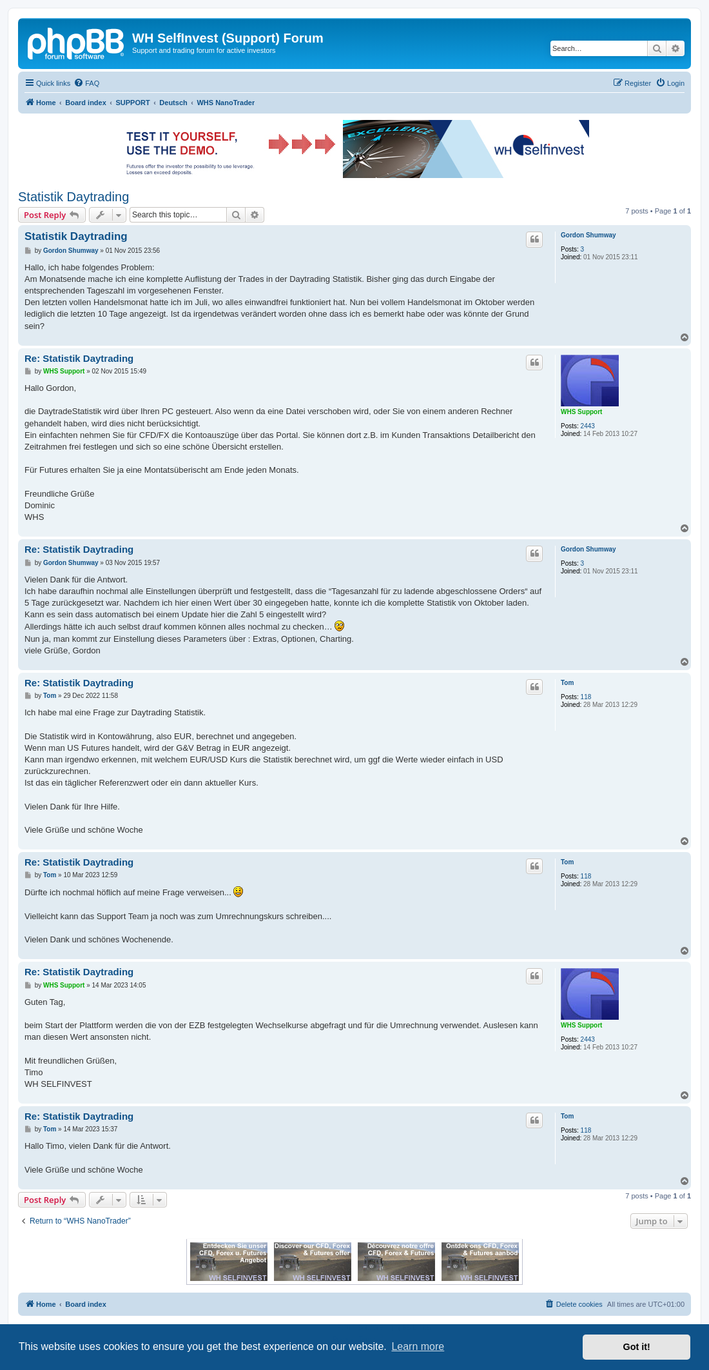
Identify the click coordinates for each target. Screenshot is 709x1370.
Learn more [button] (417, 1346)
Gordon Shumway (588, 235)
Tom (567, 682)
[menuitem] (86, 83)
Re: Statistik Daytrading (78, 358)
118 (586, 696)
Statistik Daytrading (73, 197)
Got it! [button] (636, 1347)
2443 (588, 426)
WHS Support (581, 411)
